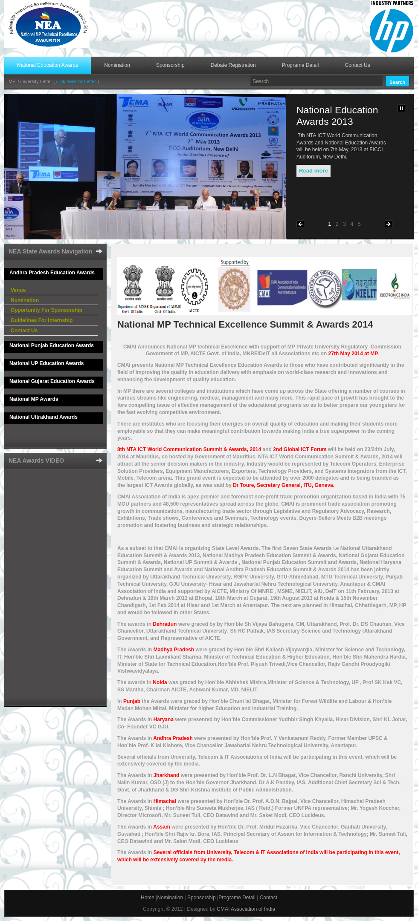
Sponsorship (170, 65)
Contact (268, 898)
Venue (18, 290)
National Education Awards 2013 (337, 115)
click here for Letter (77, 81)
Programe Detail (300, 65)
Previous (300, 224)
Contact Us (357, 65)
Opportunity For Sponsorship (46, 310)
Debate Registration (233, 65)
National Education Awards (47, 65)
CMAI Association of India (246, 909)
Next (388, 224)
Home (147, 898)
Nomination (117, 65)
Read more (313, 170)
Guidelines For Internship (42, 320)
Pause (401, 108)
